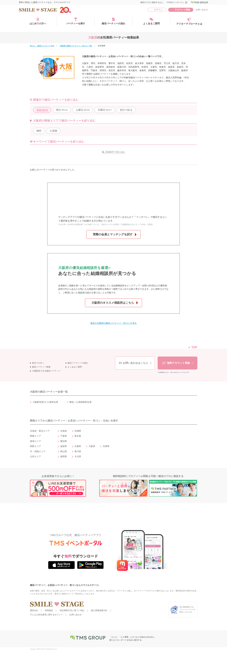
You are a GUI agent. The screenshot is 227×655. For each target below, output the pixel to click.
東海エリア (35, 441)
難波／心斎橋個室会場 (80, 402)
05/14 (61, 110)
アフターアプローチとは (189, 21)
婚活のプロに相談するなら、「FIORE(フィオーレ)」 (163, 2)
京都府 (77, 446)
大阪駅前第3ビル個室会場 (45, 402)
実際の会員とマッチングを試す (113, 234)
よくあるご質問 (151, 21)
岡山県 (63, 451)
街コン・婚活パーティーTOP (42, 46)
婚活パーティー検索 (41, 367)
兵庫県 (106, 446)
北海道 (63, 431)
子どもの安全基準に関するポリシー (46, 614)
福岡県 (63, 456)
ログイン (158, 10)
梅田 (38, 130)
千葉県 (63, 436)
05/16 (83, 110)
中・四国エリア (37, 451)
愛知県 (63, 441)
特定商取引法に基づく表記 (72, 610)
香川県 (77, 451)
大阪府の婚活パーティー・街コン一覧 (76, 46)
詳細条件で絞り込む (115, 152)
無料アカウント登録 (178, 363)
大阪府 (92, 446)
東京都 (77, 436)
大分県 (77, 456)
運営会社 (34, 610)
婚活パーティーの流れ (113, 21)
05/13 (42, 110)
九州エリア (35, 456)
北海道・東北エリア (40, 431)
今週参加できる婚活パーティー (46, 371)
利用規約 (49, 610)
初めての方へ (38, 363)
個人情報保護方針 (99, 610)
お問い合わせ (202, 10)
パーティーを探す (75, 21)
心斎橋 (53, 130)
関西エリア (35, 446)
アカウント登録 (182, 10)
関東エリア (35, 436)
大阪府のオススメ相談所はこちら (112, 302)
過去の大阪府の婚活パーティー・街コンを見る (113, 323)
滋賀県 (63, 446)
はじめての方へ (38, 21)
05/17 (105, 110)
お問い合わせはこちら (135, 363)
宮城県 (77, 431)
